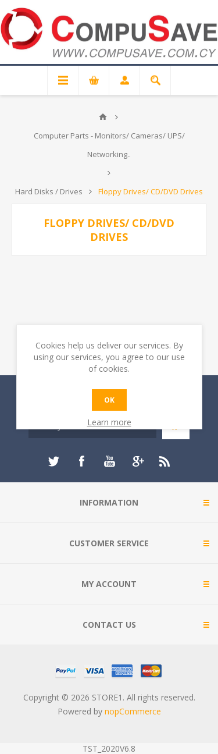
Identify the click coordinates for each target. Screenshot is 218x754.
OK (109, 400)
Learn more (109, 422)
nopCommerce (133, 711)
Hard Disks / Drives (49, 191)
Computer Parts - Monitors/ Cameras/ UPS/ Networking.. (109, 144)
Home (103, 117)
